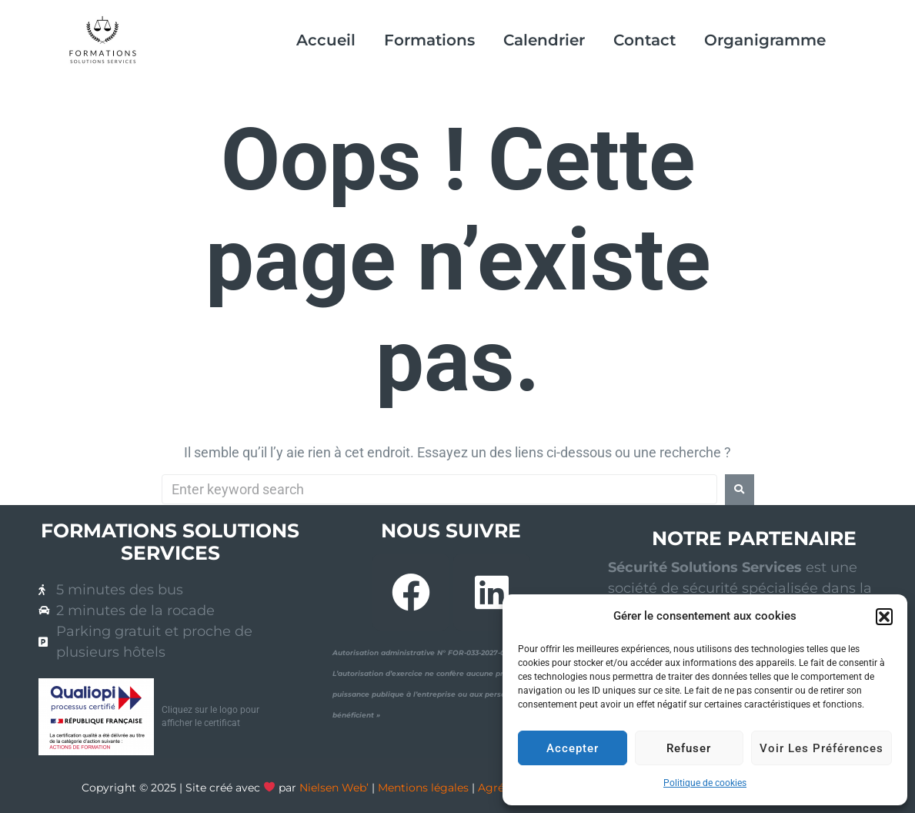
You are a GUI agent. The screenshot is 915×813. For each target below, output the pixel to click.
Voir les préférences (821, 748)
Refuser (688, 748)
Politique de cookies (704, 783)
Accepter (572, 748)
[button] (884, 616)
